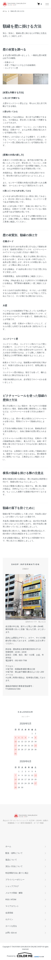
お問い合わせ (11, 933)
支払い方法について (14, 866)
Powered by (25, 954)
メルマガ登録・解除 (14, 893)
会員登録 (9, 913)
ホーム (5, 11)
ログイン (9, 919)
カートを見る (11, 926)
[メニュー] (47, 4)
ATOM (13, 899)
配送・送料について (14, 853)
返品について (11, 860)
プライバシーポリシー (14, 879)
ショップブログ (12, 886)
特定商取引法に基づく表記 (16, 873)
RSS (7, 899)
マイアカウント (12, 906)
